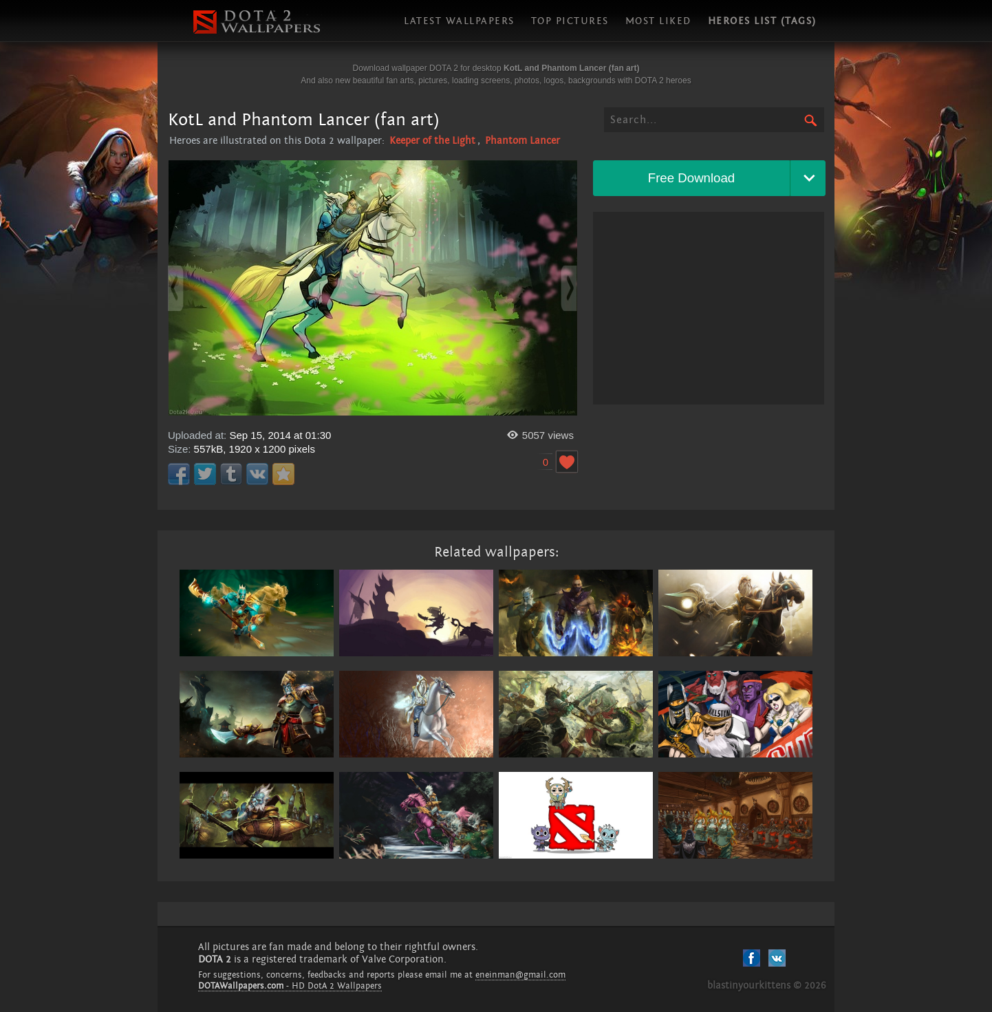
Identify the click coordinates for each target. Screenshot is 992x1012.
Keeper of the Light (432, 141)
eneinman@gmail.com (520, 975)
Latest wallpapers (459, 21)
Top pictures (570, 21)
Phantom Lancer (522, 141)
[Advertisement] (708, 308)
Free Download (691, 178)
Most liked (658, 21)
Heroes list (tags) (762, 21)
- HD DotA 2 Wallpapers (290, 986)
